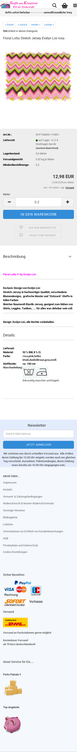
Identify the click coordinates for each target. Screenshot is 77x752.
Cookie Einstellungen (15, 551)
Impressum (9, 482)
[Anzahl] (38, 202)
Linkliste (8, 524)
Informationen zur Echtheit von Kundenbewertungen (33, 531)
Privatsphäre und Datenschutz (20, 545)
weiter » (35, 24)
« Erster (9, 24)
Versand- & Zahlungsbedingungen (22, 496)
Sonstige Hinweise (14, 510)
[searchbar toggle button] (54, 5)
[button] (9, 202)
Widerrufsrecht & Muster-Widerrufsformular (28, 503)
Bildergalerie (10, 517)
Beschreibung (14, 256)
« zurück (22, 24)
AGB (5, 538)
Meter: (6, 194)
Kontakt (7, 489)
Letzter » (49, 24)
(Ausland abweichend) (47, 148)
